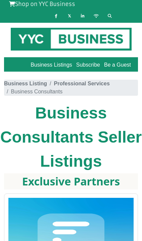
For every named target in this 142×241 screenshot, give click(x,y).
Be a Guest (117, 65)
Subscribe (88, 65)
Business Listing (25, 83)
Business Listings (51, 65)
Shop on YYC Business (42, 4)
